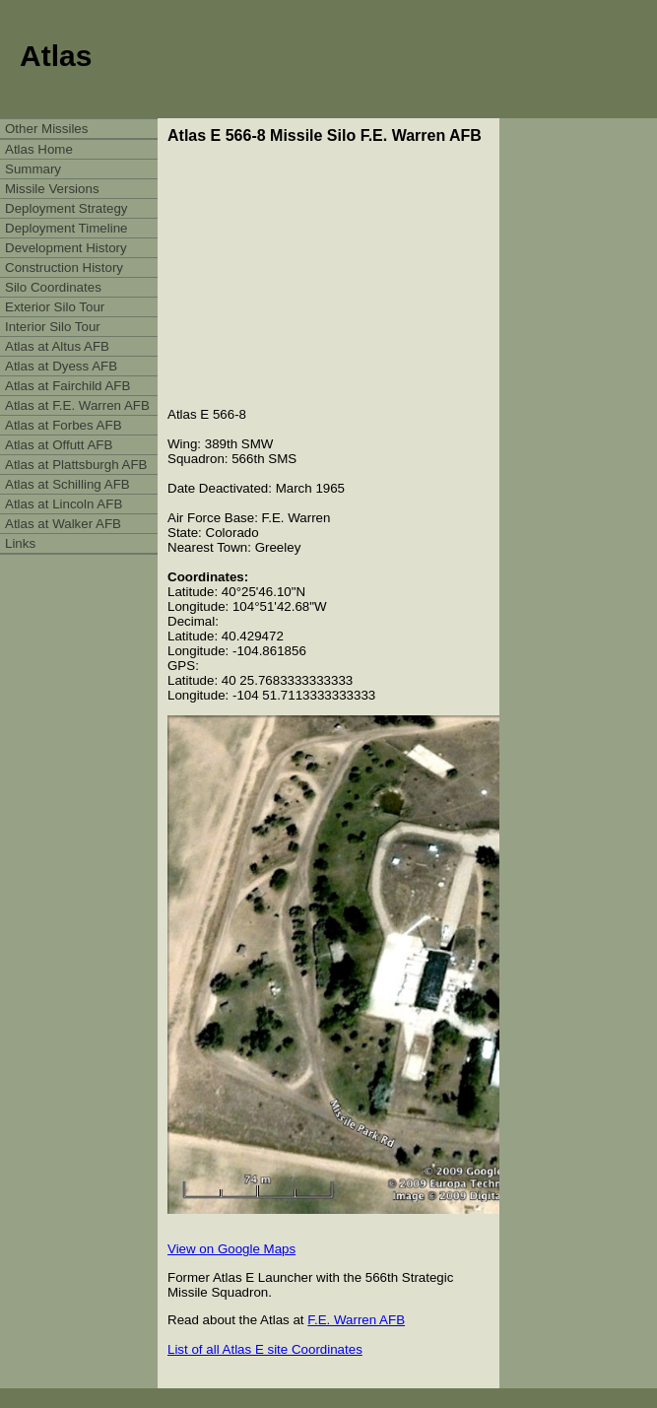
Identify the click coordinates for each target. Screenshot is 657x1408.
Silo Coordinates (53, 287)
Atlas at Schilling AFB (67, 484)
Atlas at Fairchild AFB (67, 385)
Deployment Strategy (66, 208)
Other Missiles (46, 128)
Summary (33, 169)
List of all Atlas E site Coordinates (264, 1349)
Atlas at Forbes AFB (63, 425)
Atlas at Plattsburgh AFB (76, 464)
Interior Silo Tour (52, 326)
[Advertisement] (334, 276)
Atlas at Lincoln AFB (63, 504)
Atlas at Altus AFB (57, 346)
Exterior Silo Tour (54, 307)
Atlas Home (39, 149)
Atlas (56, 55)
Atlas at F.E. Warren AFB (77, 405)
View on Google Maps (231, 1248)
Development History (66, 247)
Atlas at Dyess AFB (61, 366)
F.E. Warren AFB (356, 1319)
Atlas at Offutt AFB (58, 444)
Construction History (64, 267)
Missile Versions (52, 188)
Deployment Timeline (66, 228)
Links (20, 543)
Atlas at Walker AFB (63, 523)
